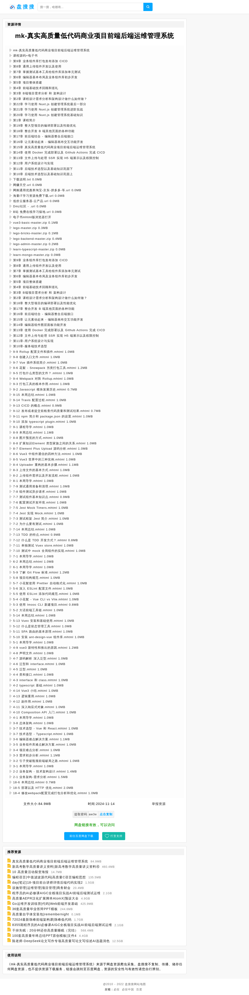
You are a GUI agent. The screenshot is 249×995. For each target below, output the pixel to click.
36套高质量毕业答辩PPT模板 (35, 909)
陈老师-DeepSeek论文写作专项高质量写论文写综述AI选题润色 (61, 941)
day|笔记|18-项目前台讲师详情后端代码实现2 (47, 882)
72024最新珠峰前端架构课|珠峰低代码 (42, 919)
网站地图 (140, 984)
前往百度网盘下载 (81, 836)
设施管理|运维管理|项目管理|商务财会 (41, 888)
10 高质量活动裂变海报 (30, 872)
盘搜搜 (129, 984)
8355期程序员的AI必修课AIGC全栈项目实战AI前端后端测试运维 (62, 925)
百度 (139, 989)
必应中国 (128, 989)
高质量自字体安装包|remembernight (40, 914)
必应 (117, 989)
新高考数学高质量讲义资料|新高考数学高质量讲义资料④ (56, 866)
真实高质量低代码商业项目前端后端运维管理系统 (50, 861)
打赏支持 (116, 836)
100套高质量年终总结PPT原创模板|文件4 (44, 935)
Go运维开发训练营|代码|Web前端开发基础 (45, 903)
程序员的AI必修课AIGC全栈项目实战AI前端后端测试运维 (56, 893)
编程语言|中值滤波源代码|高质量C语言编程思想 (49, 877)
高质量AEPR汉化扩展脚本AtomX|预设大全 (45, 898)
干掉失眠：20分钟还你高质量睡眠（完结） (45, 930)
